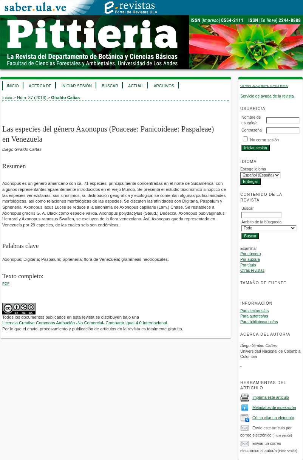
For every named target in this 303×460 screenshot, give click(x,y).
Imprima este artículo (270, 397)
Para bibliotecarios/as (259, 322)
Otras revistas (252, 270)
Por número (250, 254)
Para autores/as (254, 316)
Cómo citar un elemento (273, 418)
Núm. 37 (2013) (31, 97)
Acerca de (40, 86)
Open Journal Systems (264, 86)
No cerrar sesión (264, 140)
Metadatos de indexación (274, 408)
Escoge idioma (253, 169)
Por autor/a (250, 259)
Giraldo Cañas (65, 97)
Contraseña (251, 130)
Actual (136, 86)
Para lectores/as (254, 311)
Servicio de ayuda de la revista (267, 96)
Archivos (164, 86)
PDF (5, 283)
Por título (248, 265)
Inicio (13, 86)
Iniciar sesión (77, 86)
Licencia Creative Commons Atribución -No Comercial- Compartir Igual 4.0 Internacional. (85, 323)
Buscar (110, 86)
